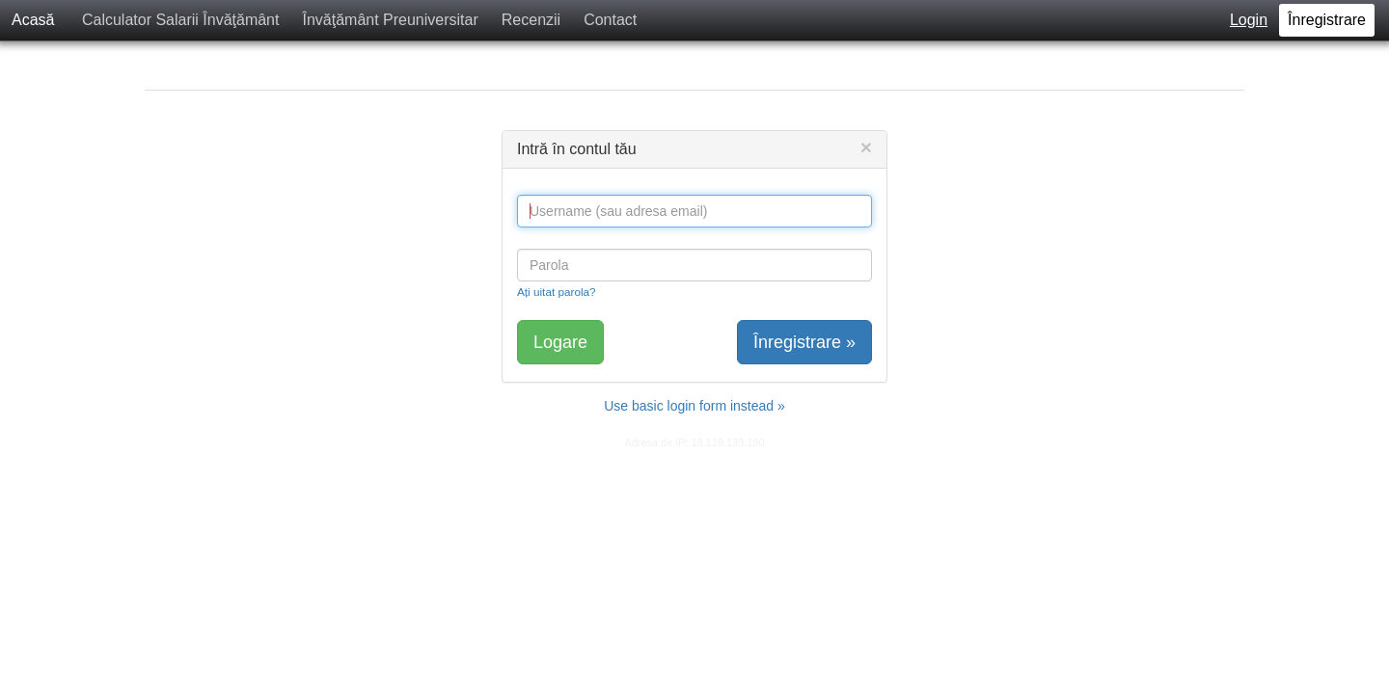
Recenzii (531, 20)
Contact (610, 20)
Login (1248, 20)
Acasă (33, 20)
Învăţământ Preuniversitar (389, 20)
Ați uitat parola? (556, 291)
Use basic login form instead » (694, 406)
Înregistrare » (804, 342)
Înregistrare (1327, 20)
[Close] (866, 147)
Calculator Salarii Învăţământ (181, 20)
